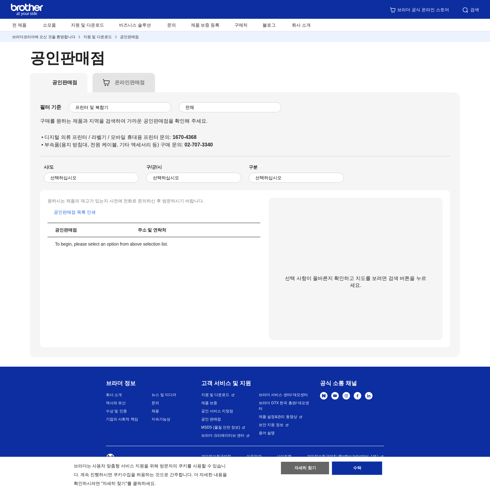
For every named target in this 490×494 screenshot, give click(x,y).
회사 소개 (114, 395)
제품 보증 (209, 403)
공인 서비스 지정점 (217, 411)
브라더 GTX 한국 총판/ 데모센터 (284, 406)
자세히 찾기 (305, 470)
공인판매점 (129, 37)
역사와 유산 (116, 403)
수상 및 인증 (116, 411)
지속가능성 (161, 419)
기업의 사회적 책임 (122, 419)
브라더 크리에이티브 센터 (223, 435)
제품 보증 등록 (205, 25)
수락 (357, 470)
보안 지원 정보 (271, 425)
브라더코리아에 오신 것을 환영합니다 (43, 37)
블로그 (269, 25)
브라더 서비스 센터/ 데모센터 (283, 395)
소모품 (49, 25)
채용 (155, 411)
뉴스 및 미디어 (164, 395)
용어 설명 (267, 433)
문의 (171, 25)
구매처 (241, 25)
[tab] (65, 82)
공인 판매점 (211, 419)
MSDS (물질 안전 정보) (220, 427)
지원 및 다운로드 (87, 25)
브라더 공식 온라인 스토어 (419, 10)
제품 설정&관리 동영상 (278, 417)
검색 (470, 10)
